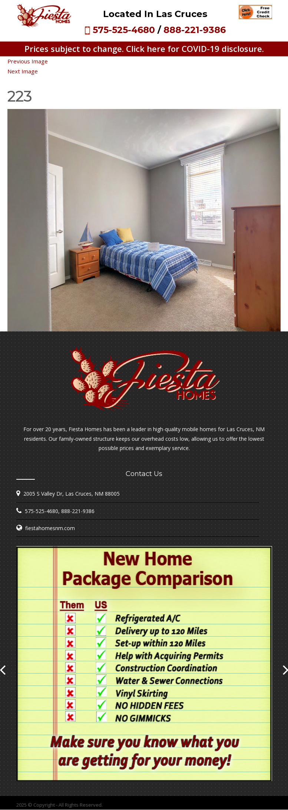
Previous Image (27, 61)
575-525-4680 (124, 29)
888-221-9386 (194, 29)
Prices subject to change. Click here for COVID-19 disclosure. (144, 48)
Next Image (22, 71)
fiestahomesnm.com (50, 528)
